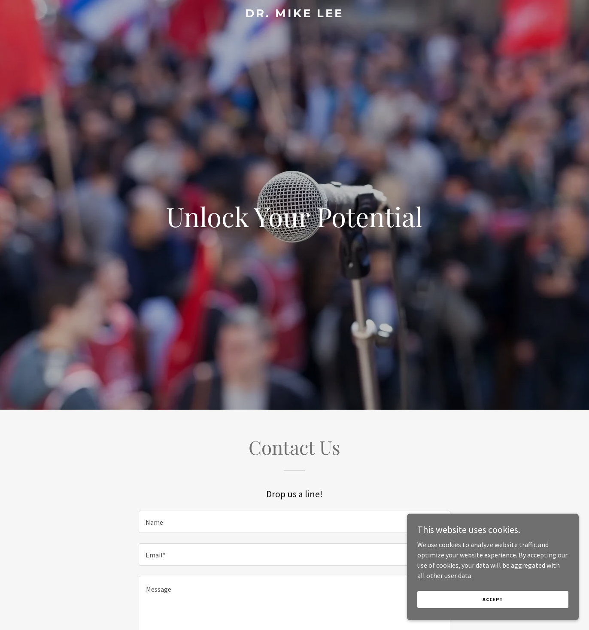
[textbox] (294, 522)
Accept (493, 617)
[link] (294, 14)
